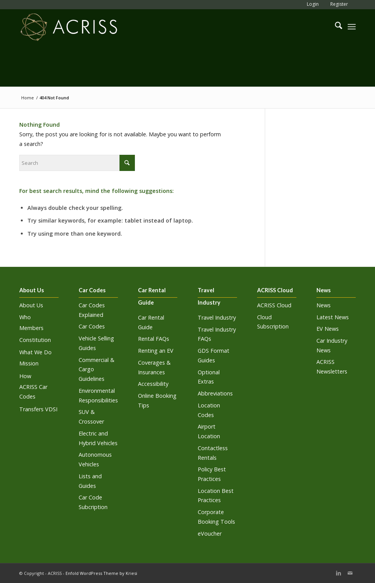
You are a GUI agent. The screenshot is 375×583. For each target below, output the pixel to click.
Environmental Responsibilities (98, 395)
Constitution (35, 339)
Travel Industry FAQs (217, 334)
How (25, 376)
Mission (29, 363)
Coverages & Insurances (154, 367)
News (323, 305)
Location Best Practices (216, 495)
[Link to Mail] (350, 573)
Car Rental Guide (151, 322)
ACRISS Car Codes (33, 391)
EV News (327, 328)
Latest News (332, 317)
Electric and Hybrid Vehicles (98, 438)
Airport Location (209, 431)
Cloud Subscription (273, 321)
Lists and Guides (90, 480)
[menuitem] (334, 26)
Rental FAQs (153, 338)
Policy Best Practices (212, 474)
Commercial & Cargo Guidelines (96, 369)
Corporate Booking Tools (216, 516)
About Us (31, 305)
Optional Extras (209, 377)
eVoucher (210, 533)
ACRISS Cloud (274, 305)
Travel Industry (217, 317)
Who (25, 317)
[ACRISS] (68, 26)
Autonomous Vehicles (95, 459)
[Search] (334, 26)
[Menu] (352, 26)
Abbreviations (215, 393)
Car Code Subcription (93, 502)
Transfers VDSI (38, 409)
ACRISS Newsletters (331, 366)
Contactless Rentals (213, 452)
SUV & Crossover (91, 416)
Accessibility (153, 383)
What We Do (35, 352)
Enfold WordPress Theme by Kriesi (101, 573)
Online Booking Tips (157, 400)
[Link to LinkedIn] (338, 573)
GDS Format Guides (213, 355)
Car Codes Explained (92, 310)
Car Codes (92, 326)
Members (31, 328)
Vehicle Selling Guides (96, 343)
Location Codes (209, 410)
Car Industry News (331, 345)
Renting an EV (155, 350)
